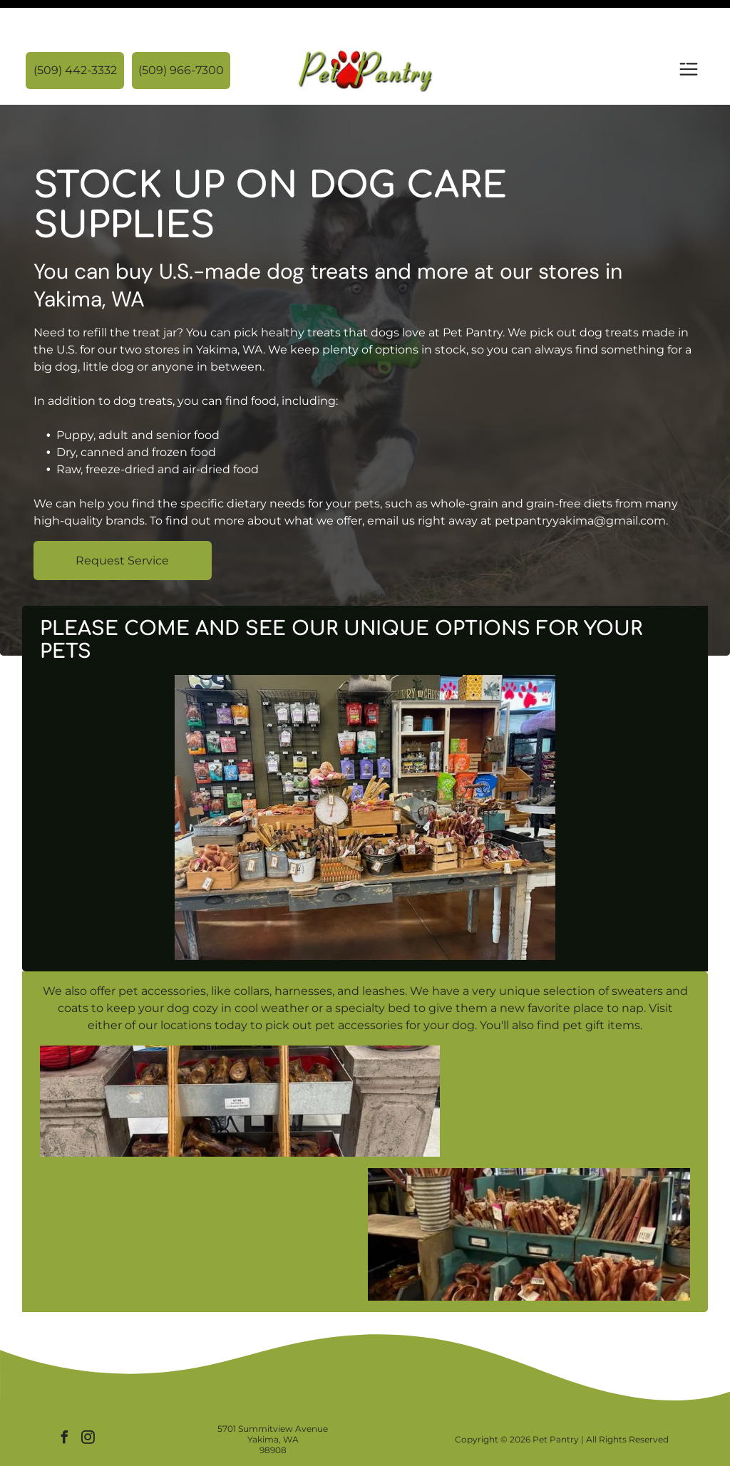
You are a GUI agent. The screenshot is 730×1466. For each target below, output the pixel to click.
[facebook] (64, 1403)
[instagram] (88, 1403)
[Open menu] (689, 35)
